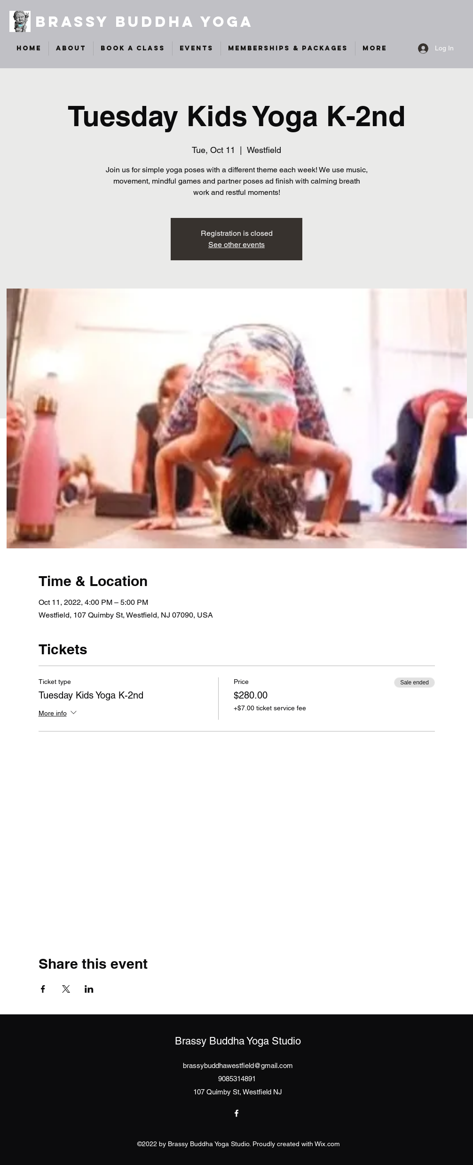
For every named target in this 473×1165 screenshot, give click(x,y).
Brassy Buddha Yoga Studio (238, 1041)
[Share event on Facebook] (43, 989)
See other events (236, 244)
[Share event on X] (66, 989)
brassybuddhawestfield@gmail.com (238, 1065)
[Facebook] (236, 1113)
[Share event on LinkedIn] (89, 989)
